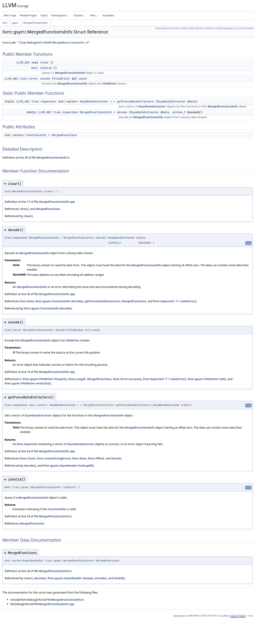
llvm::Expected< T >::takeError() (174, 301)
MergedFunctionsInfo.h (53, 157)
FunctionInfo (36, 135)
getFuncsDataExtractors (135, 101)
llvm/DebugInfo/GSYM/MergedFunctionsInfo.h (53, 43)
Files (94, 15)
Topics (44, 15)
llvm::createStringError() (54, 458)
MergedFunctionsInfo (35, 22)
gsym (15, 22)
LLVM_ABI (23, 62)
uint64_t (179, 112)
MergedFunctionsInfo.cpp (57, 202)
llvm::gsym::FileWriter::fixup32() (45, 379)
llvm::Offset (96, 458)
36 (28, 294)
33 (28, 516)
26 (28, 571)
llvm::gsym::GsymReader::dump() (70, 578)
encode (45, 78)
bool (34, 68)
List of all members (244, 28)
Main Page (10, 15)
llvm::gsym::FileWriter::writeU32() (28, 383)
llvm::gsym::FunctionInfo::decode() (59, 301)
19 (28, 372)
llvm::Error (29, 78)
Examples (108, 15)
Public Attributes (224, 28)
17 (28, 202)
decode (122, 112)
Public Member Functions (167, 28)
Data (192, 101)
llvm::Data (27, 301)
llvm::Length (77, 379)
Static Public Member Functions (198, 28)
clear (44, 62)
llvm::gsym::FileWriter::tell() (207, 379)
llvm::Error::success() (127, 379)
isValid (46, 68)
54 (28, 451)
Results (116, 458)
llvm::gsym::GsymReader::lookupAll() (68, 465)
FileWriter (62, 78)
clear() (24, 209)
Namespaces (60, 15)
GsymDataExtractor (94, 101)
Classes (80, 15)
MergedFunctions (64, 135)
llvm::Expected (43, 101)
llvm (5, 22)
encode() (101, 578)
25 (26, 157)
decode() (30, 465)
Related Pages (28, 15)
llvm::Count (28, 458)
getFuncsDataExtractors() (102, 301)
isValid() (119, 578)
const (83, 78)
